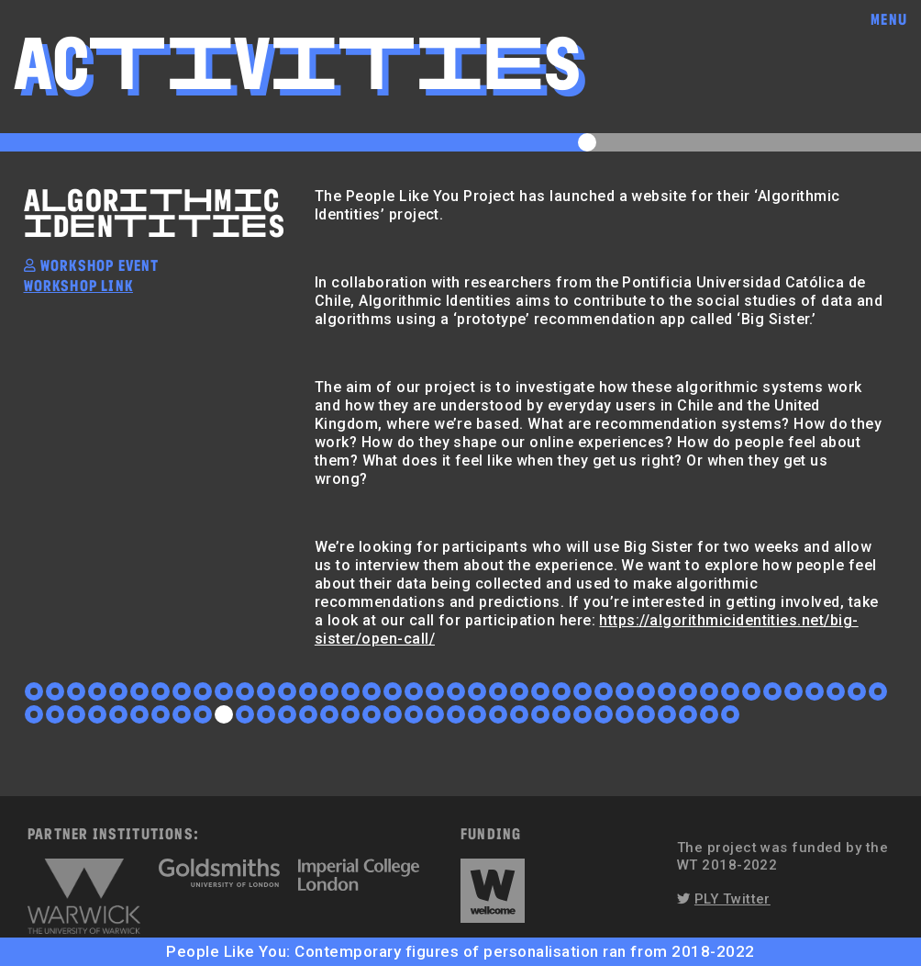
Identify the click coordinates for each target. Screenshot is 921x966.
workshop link (78, 285)
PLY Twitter (732, 899)
